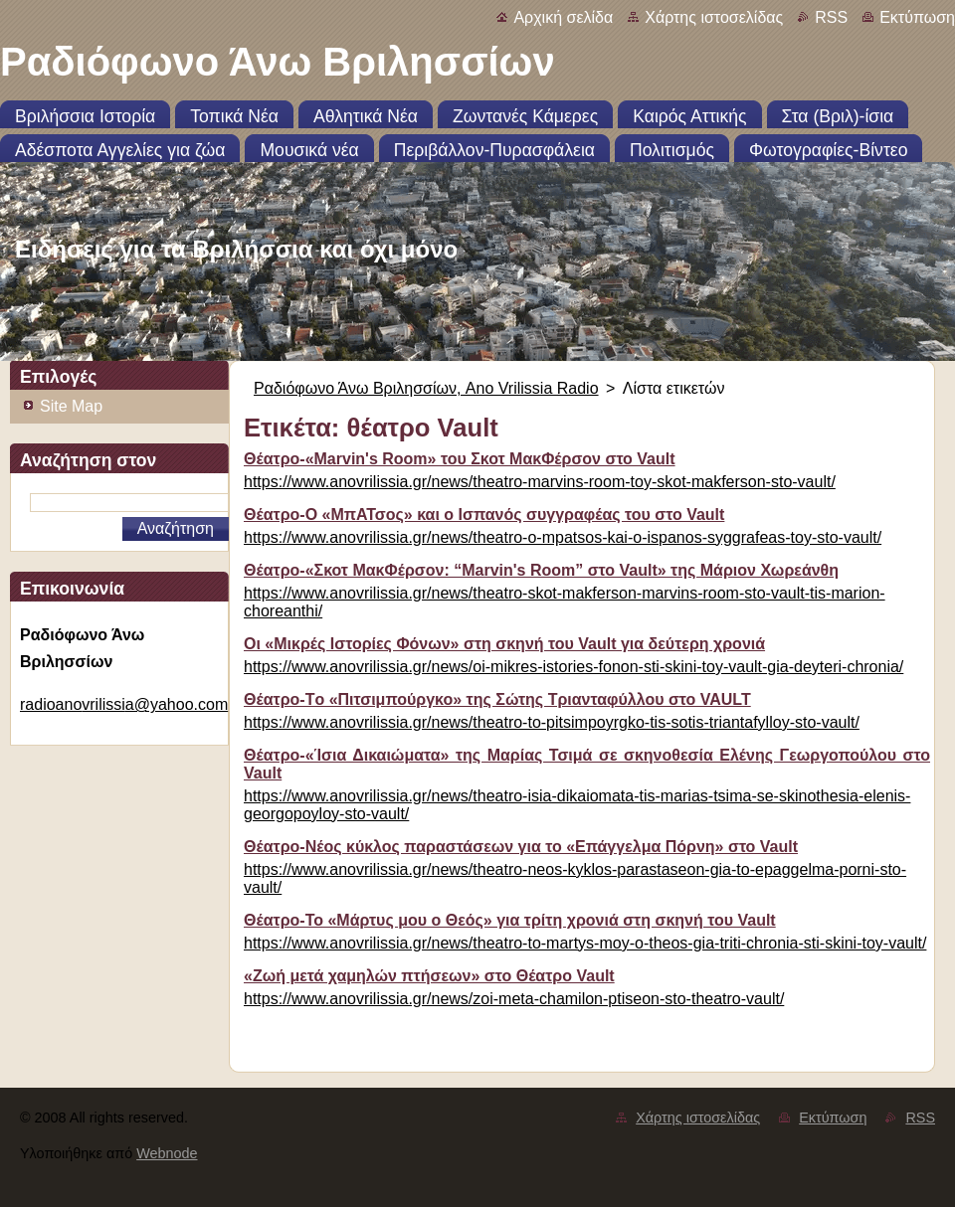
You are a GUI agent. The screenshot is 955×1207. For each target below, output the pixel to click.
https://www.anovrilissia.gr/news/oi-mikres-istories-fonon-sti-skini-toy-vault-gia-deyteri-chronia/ (573, 666)
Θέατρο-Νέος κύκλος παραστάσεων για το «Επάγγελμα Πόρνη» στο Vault (521, 846)
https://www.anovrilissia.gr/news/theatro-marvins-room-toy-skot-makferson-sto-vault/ (540, 481)
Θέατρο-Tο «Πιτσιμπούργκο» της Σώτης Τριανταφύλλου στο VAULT (497, 699)
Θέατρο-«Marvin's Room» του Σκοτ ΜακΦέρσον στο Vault (459, 458)
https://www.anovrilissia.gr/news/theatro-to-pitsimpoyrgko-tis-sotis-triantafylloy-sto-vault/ (552, 722)
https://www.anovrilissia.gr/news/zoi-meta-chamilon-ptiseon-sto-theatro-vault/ (514, 998)
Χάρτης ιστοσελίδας (714, 17)
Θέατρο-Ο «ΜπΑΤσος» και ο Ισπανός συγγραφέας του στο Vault (484, 514)
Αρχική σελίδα (563, 17)
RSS (831, 17)
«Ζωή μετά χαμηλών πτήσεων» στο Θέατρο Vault (429, 975)
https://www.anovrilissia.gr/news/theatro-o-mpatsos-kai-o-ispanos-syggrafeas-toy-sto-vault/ (562, 537)
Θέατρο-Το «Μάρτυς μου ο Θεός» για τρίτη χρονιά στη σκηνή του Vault (510, 920)
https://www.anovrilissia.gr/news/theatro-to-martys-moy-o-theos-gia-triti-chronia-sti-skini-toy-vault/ (585, 943)
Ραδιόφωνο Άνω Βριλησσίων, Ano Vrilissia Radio (426, 388)
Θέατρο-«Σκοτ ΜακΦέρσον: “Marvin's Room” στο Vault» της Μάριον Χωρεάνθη (541, 570)
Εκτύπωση (917, 17)
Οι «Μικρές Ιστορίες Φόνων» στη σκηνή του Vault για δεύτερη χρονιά (504, 643)
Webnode (166, 1153)
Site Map (71, 406)
